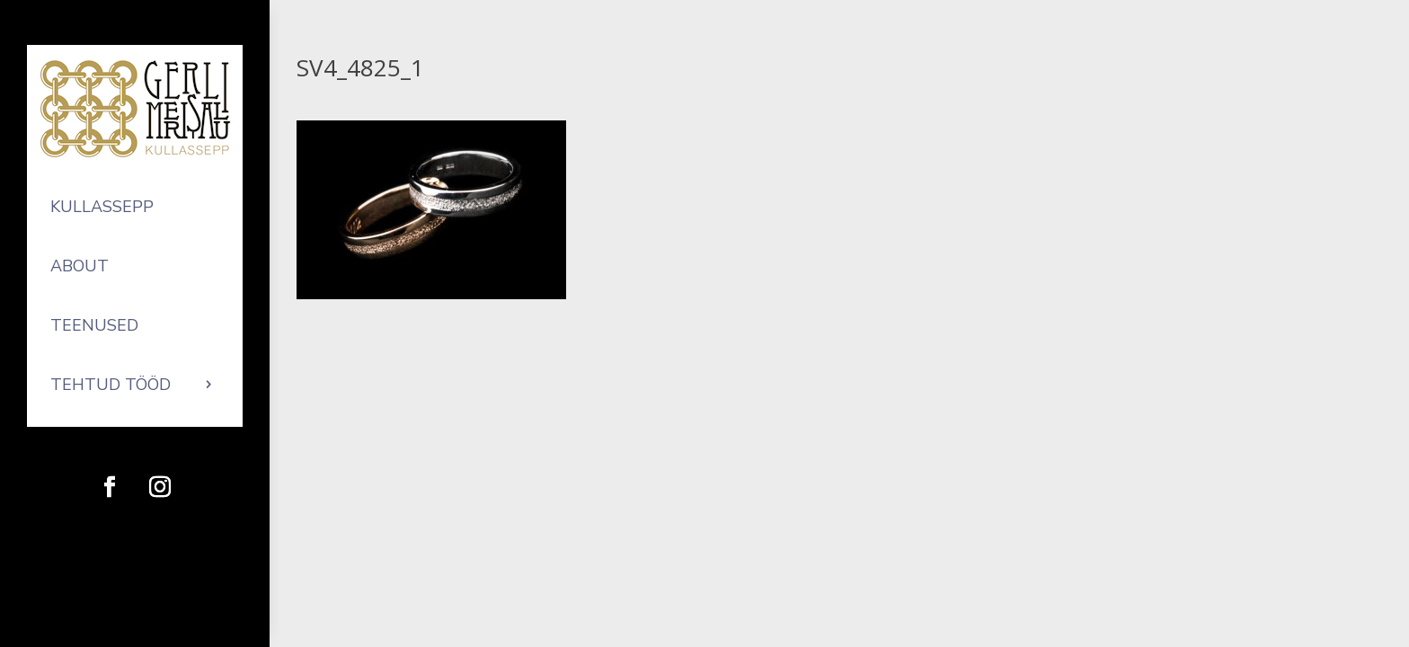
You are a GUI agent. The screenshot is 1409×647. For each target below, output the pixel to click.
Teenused (94, 325)
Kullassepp (102, 206)
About (79, 266)
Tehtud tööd (110, 384)
